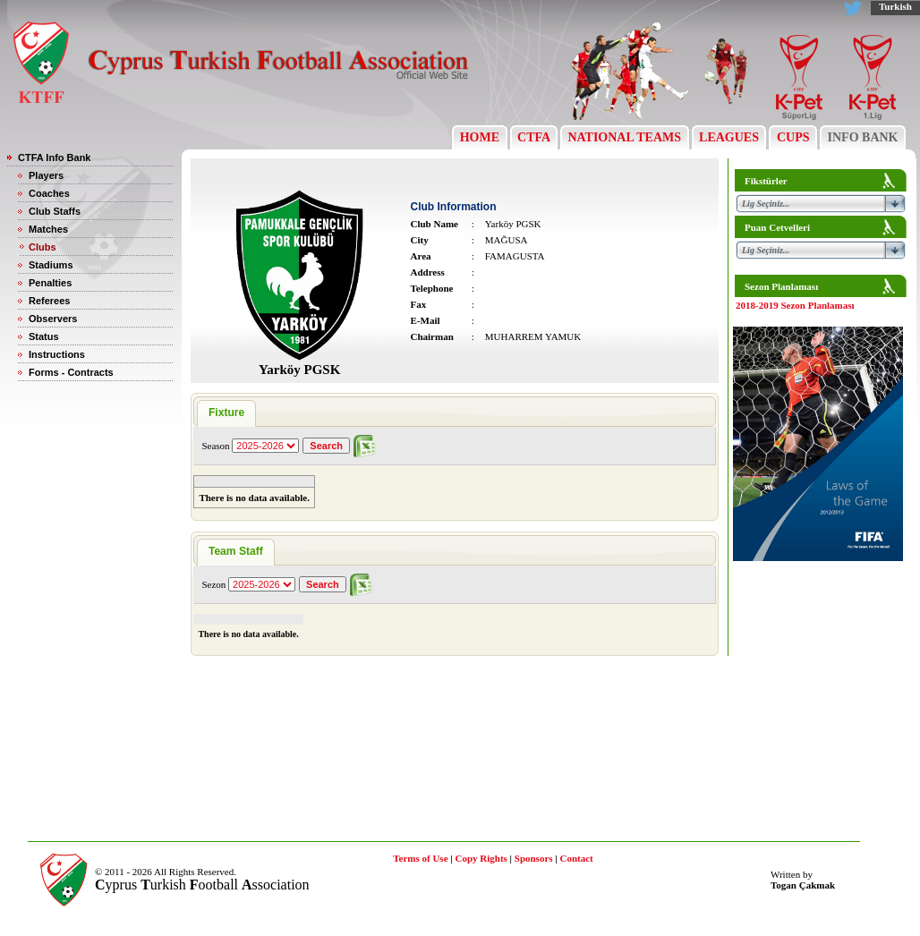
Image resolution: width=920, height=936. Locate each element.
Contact (576, 858)
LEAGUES (729, 137)
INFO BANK (862, 137)
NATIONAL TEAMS (625, 137)
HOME (479, 137)
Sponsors (534, 858)
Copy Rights (481, 858)
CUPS (793, 137)
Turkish (895, 6)
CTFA (534, 137)
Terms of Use (420, 858)
